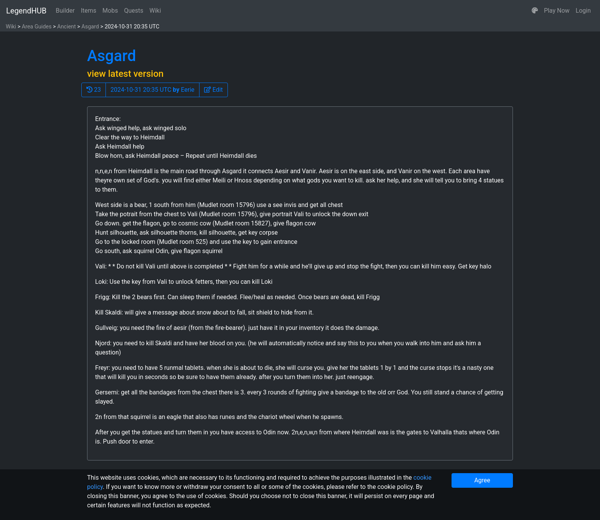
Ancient (66, 26)
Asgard (90, 26)
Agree (482, 480)
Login (583, 10)
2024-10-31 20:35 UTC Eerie (152, 89)
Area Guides (37, 26)
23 (93, 89)
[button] (535, 10)
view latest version (125, 73)
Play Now (557, 10)
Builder (65, 10)
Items (88, 10)
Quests (133, 10)
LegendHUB (26, 10)
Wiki (155, 10)
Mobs (110, 10)
